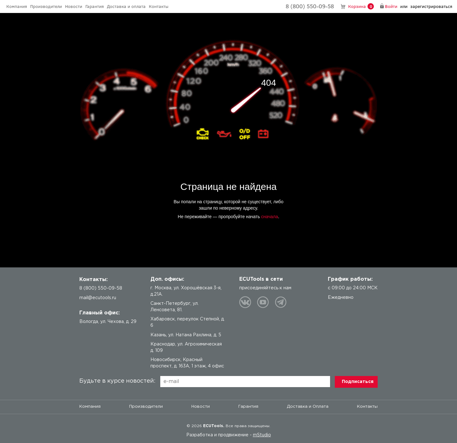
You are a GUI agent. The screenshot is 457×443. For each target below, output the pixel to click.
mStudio (262, 435)
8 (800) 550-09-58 (310, 6)
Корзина (361, 6)
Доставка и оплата (126, 6)
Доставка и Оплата (307, 406)
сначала (269, 216)
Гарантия (94, 6)
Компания (16, 6)
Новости (73, 6)
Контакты (159, 6)
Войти (391, 6)
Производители (46, 6)
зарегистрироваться (431, 6)
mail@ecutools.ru (97, 298)
